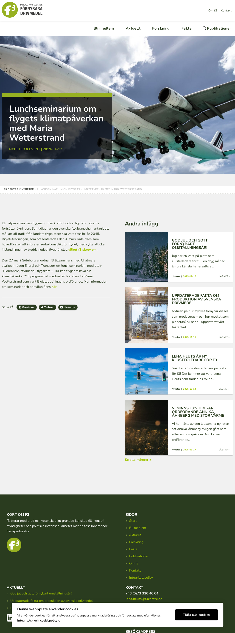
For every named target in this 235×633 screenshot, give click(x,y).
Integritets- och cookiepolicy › (38, 619)
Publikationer (219, 28)
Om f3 (212, 10)
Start (133, 520)
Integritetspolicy (141, 577)
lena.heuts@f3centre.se (144, 599)
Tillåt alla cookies (196, 613)
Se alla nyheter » (138, 459)
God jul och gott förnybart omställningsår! (41, 593)
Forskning (161, 28)
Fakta (187, 28)
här (54, 286)
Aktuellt (133, 28)
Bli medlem (104, 28)
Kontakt (226, 10)
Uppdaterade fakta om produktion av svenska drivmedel (51, 600)
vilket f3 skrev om (82, 249)
